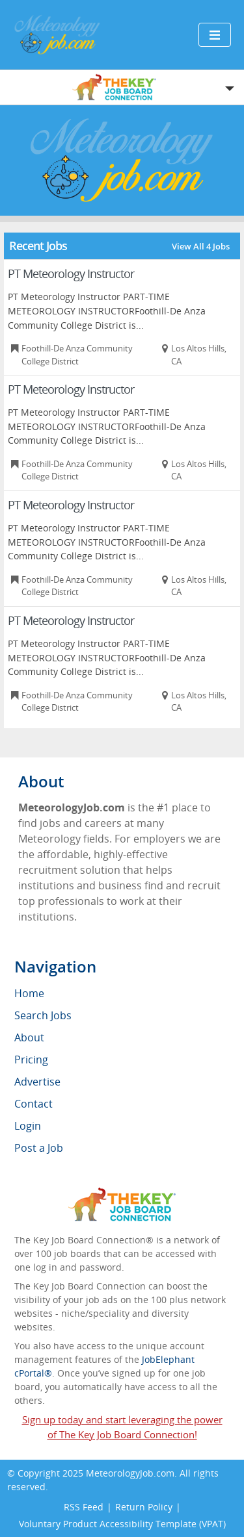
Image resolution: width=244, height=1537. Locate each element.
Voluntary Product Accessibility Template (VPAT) (122, 1524)
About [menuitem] (29, 1037)
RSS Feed (83, 1507)
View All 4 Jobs (201, 246)
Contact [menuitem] (33, 1104)
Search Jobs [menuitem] (43, 1015)
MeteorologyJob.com (130, 1473)
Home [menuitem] (29, 993)
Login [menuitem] (27, 1126)
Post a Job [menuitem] (38, 1148)
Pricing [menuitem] (31, 1059)
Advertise (37, 1081)
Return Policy (143, 1507)
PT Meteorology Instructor (71, 273)
